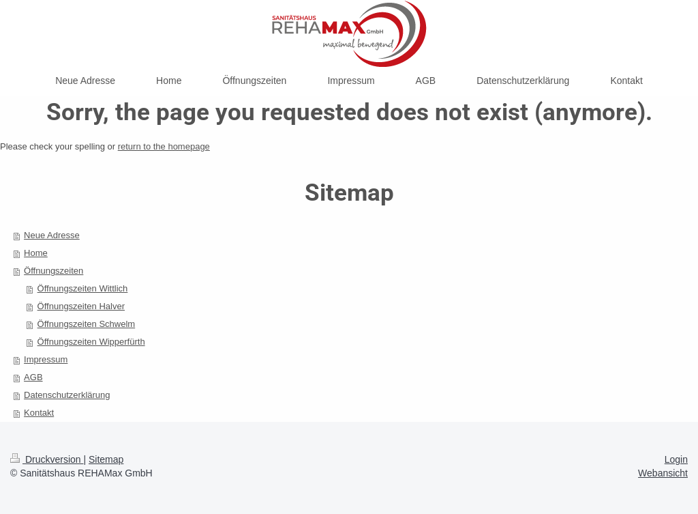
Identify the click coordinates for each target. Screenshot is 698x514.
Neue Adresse (52, 235)
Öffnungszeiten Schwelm (86, 324)
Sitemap (106, 459)
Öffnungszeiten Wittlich (82, 288)
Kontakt (39, 413)
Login (676, 459)
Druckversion (46, 459)
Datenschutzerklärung (67, 395)
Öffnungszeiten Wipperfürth (91, 342)
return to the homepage (164, 146)
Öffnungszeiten (53, 271)
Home (36, 253)
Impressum (45, 359)
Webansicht (663, 473)
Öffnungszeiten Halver (81, 306)
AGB (33, 377)
